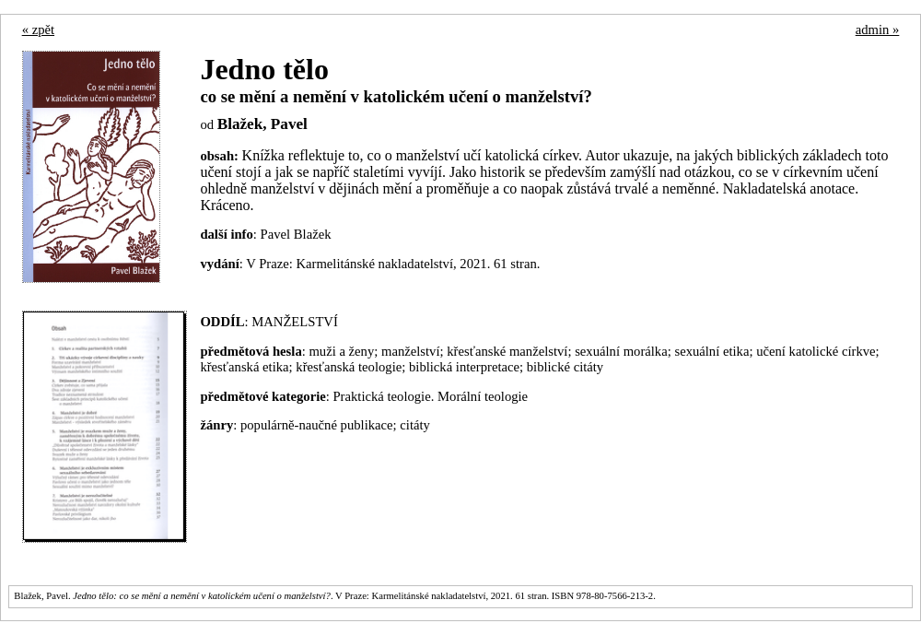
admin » (878, 29)
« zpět (38, 29)
